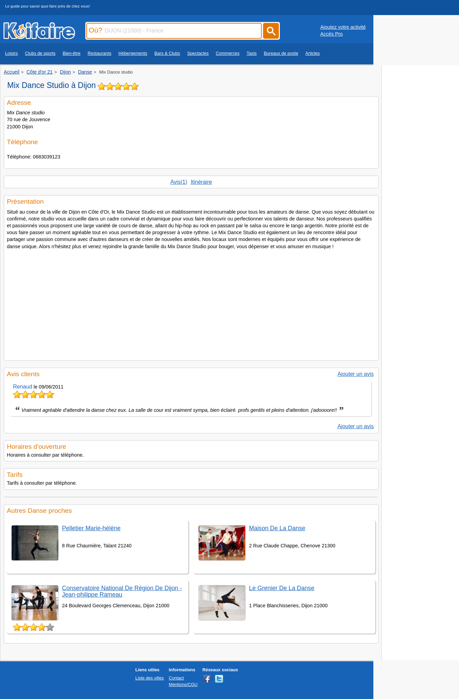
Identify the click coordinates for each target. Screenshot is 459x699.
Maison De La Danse (277, 528)
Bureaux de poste (281, 53)
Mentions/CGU (183, 684)
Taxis (252, 53)
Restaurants (99, 53)
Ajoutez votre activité (343, 27)
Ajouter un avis (355, 374)
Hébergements (133, 53)
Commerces (227, 53)
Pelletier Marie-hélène (91, 528)
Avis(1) (178, 182)
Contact (176, 678)
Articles (313, 53)
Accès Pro (331, 34)
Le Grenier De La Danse (281, 588)
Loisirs (11, 53)
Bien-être (71, 53)
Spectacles (198, 53)
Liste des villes (149, 678)
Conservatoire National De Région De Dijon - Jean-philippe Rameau (122, 591)
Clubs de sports (40, 53)
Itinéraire (201, 182)
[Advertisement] (191, 303)
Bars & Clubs (167, 53)
